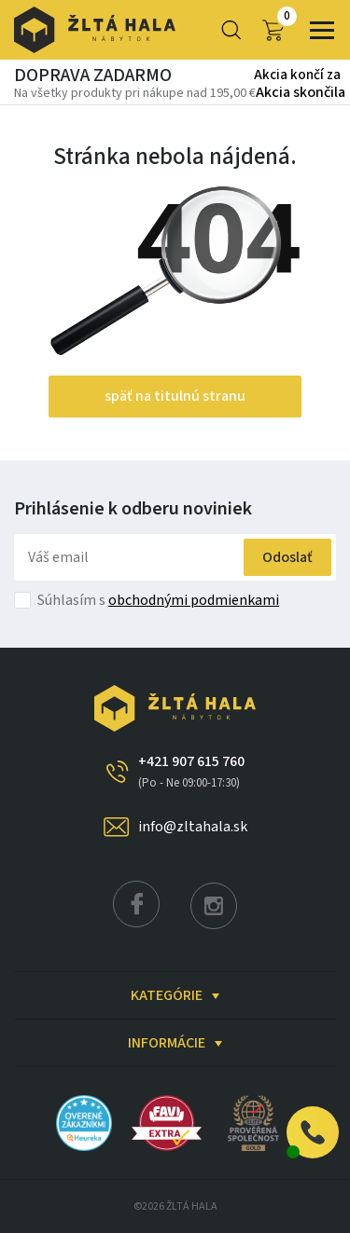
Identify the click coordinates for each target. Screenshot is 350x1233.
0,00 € (273, 30)
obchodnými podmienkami (193, 600)
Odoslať (287, 557)
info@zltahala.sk (192, 826)
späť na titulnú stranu (175, 396)
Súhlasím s (158, 600)
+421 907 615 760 (191, 771)
